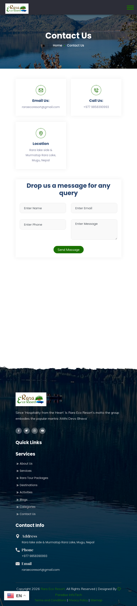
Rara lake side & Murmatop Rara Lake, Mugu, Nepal (41, 155)
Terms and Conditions (50, 600)
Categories (25, 507)
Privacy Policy (78, 600)
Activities (24, 492)
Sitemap (96, 600)
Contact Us (25, 514)
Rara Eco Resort (53, 589)
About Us (24, 464)
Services (24, 471)
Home (57, 45)
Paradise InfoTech (68, 595)
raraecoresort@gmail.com (41, 107)
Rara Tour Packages (32, 478)
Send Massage (69, 250)
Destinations (27, 485)
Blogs (21, 500)
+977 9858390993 (96, 107)
